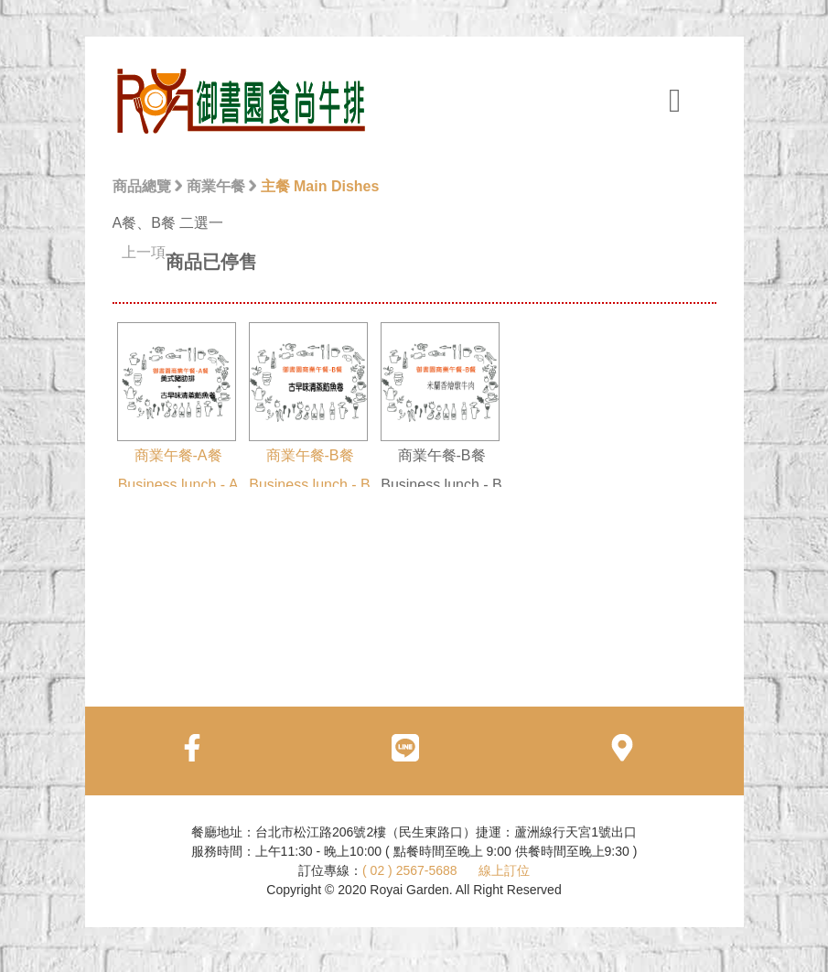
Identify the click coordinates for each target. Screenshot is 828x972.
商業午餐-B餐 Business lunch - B (310, 407)
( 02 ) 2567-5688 (409, 870)
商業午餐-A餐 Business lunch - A (178, 407)
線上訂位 (504, 870)
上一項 (144, 252)
